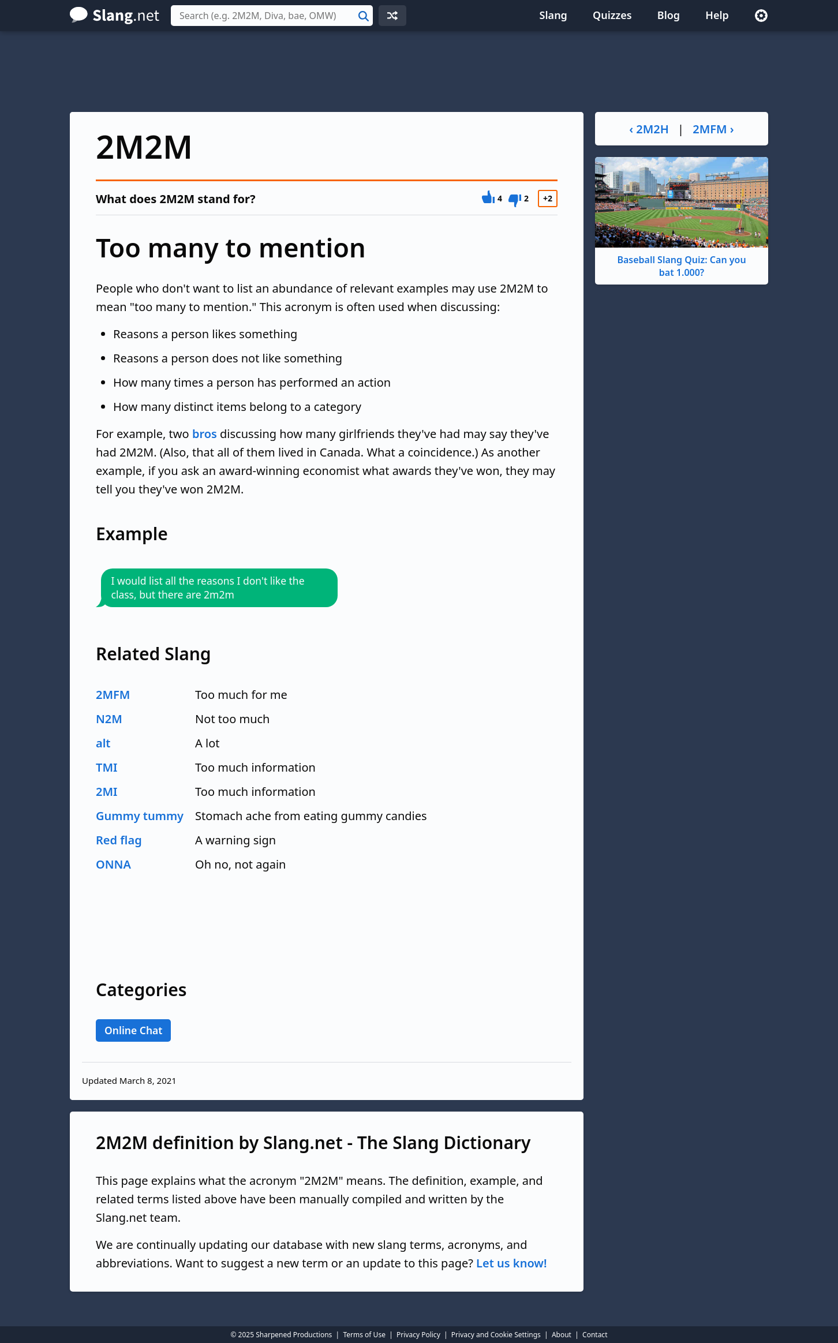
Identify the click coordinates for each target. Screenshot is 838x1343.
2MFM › (713, 129)
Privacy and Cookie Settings (496, 1335)
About (561, 1335)
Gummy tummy (140, 816)
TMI (106, 767)
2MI (106, 791)
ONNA (113, 864)
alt (103, 743)
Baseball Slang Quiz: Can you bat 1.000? (681, 218)
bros (204, 434)
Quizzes (612, 15)
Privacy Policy (418, 1335)
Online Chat (133, 1030)
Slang (553, 15)
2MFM (113, 694)
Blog (668, 15)
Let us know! (511, 1263)
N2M (109, 719)
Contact (594, 1335)
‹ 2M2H (649, 129)
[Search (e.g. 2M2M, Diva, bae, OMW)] (272, 15)
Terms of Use (364, 1335)
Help (717, 15)
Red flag (119, 840)
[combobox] (272, 15)
